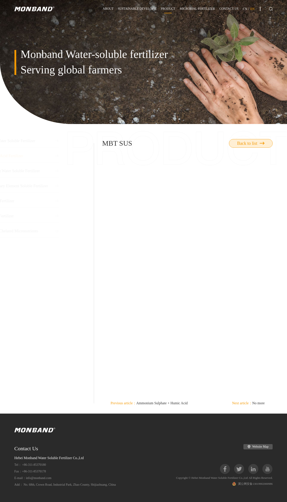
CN (245, 9)
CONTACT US (228, 8)
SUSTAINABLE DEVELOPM (137, 8)
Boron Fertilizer (49, 216)
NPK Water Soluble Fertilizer (49, 141)
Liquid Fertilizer (49, 201)
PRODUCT (168, 8)
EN (252, 9)
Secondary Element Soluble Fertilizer (49, 186)
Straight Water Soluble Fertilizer (49, 171)
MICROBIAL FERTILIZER (197, 8)
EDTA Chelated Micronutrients (49, 231)
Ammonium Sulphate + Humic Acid (149, 403)
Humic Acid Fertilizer (49, 156)
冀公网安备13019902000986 (252, 484)
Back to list (251, 143)
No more (248, 403)
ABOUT (108, 8)
